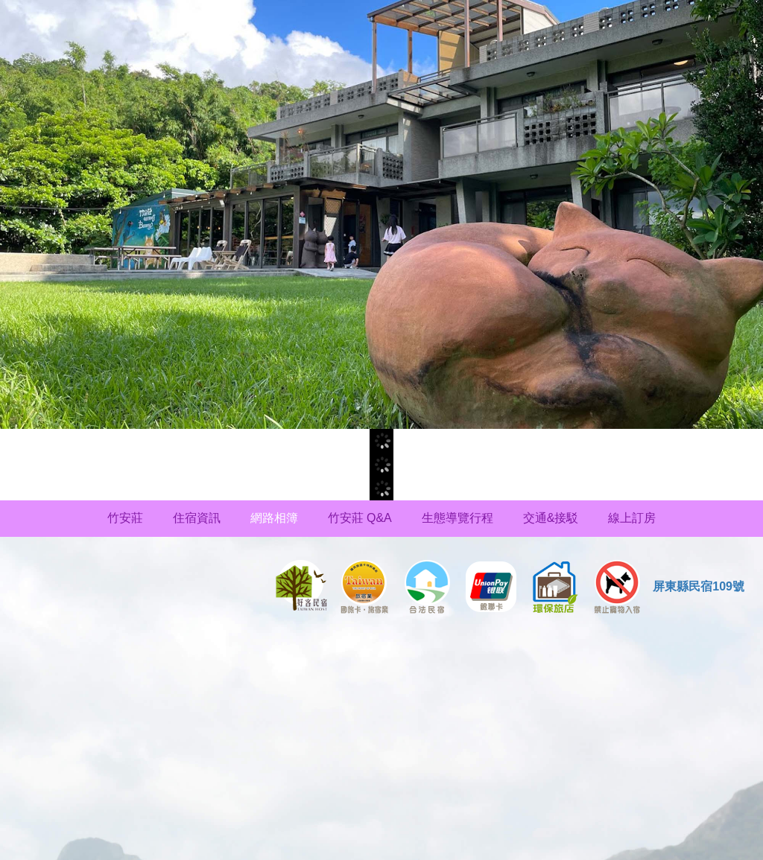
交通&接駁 (551, 518)
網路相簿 (274, 518)
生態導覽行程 (457, 518)
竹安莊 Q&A (360, 518)
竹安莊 (125, 518)
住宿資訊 (197, 518)
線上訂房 (632, 518)
